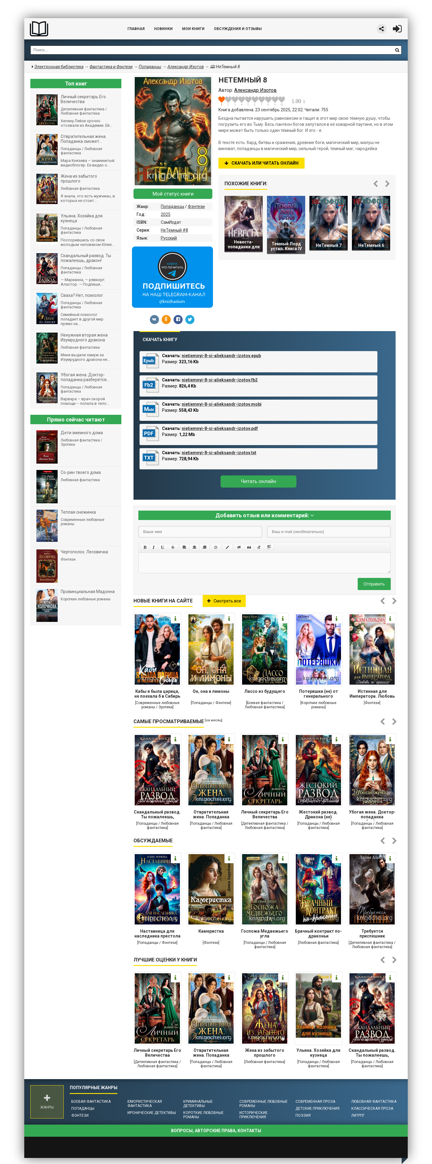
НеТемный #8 (174, 230)
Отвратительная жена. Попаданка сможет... (211, 815)
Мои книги (193, 29)
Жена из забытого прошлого (264, 1053)
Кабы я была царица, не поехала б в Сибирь (157, 694)
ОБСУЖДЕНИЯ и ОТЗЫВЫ (238, 29)
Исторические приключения (253, 1115)
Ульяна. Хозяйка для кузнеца (318, 1053)
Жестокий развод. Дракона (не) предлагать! (318, 815)
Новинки (163, 29)
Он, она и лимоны (211, 691)
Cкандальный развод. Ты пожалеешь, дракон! (157, 815)
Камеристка (211, 931)
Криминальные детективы (198, 1103)
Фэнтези (196, 206)
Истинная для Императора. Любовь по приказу (372, 694)
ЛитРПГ (358, 1115)
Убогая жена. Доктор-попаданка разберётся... (372, 815)
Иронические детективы (151, 1113)
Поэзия (303, 1115)
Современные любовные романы (263, 1103)
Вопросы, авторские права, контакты (216, 1130)
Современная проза (315, 1101)
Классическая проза (372, 1108)
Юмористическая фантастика (144, 1103)
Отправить (374, 584)
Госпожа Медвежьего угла (264, 933)
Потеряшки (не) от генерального (318, 694)
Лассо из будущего (264, 691)
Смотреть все (224, 601)
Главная (136, 29)
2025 (165, 214)
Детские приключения (317, 1108)
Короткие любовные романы (203, 1115)
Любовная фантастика (374, 1101)
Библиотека (69, 28)
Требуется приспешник (372, 933)
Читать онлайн (258, 481)
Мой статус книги (173, 194)
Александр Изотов (185, 66)
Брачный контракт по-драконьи (318, 933)
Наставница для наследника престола (157, 933)
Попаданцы (172, 206)
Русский (169, 238)
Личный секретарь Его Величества (265, 814)
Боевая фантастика (91, 1101)
